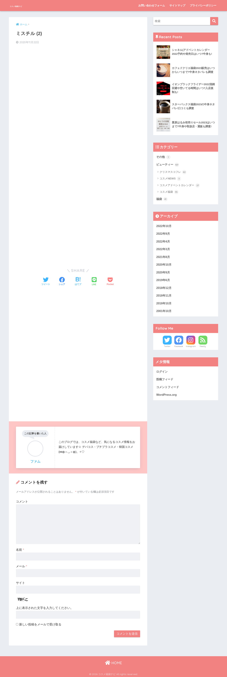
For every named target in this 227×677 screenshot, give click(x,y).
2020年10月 (164, 266)
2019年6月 (163, 282)
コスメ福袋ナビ (25, 5)
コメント (22, 500)
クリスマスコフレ (173, 172)
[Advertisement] (78, 76)
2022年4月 (163, 242)
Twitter (167, 349)
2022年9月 (163, 234)
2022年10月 (164, 226)
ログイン (162, 375)
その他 (163, 157)
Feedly (203, 349)
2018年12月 (164, 290)
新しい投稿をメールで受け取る (40, 623)
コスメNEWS (170, 179)
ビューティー (168, 165)
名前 (20, 549)
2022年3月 (163, 250)
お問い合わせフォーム (151, 5)
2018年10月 (164, 306)
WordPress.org (167, 398)
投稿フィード (165, 382)
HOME (113, 662)
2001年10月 (164, 314)
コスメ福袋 (169, 192)
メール (21, 565)
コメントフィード (168, 390)
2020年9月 (163, 274)
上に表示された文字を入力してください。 (44, 607)
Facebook (178, 349)
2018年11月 (164, 298)
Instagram (191, 349)
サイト (20, 582)
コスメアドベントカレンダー (180, 186)
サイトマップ (177, 5)
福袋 (162, 200)
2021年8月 (163, 258)
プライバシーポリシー (203, 5)
